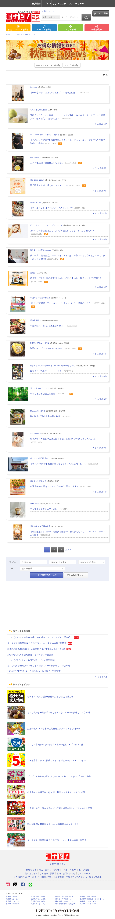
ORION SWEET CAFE (39, 343)
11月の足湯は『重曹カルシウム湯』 (47, 163)
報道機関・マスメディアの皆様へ (71, 877)
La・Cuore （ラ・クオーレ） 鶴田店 (45, 135)
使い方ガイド (31, 873)
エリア (12, 568)
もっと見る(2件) (99, 168)
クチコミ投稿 (101, 13)
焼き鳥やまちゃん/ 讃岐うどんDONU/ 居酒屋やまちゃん (52, 366)
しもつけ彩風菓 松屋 (38, 110)
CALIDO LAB (35, 433)
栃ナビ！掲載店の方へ (42, 877)
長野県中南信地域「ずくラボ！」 (92, 899)
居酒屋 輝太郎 (35, 320)
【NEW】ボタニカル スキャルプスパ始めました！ (53, 92)
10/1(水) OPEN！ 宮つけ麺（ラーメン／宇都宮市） (31, 655)
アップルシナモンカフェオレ (43, 509)
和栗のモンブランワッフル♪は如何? (47, 348)
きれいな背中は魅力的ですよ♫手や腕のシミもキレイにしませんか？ (62, 230)
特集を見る (96, 28)
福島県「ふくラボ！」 (14, 899)
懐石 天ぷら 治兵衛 (38, 411)
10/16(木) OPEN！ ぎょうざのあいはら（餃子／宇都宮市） (35, 671)
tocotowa (33, 87)
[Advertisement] (57, 604)
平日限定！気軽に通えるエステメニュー (49, 185)
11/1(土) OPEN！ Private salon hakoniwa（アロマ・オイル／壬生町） (40, 637)
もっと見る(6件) (99, 191)
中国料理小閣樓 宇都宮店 (40, 298)
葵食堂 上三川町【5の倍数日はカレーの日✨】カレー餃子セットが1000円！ (66, 278)
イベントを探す (44, 28)
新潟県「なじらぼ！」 (39, 899)
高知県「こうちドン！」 (89, 904)
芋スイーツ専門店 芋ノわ (40, 458)
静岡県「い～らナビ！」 (89, 901)
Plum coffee (35, 504)
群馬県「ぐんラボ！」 (14, 901)
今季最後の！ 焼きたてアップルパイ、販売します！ (54, 486)
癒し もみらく (35, 157)
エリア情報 (70, 28)
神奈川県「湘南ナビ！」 (64, 901)
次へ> (68, 549)
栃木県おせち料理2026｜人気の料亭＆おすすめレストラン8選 (36, 649)
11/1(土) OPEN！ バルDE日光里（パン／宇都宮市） (31, 660)
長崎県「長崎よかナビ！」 (90, 896)
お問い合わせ (69, 873)
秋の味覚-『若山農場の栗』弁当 (45, 416)
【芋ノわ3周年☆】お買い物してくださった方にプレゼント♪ (58, 464)
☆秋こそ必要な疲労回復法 (42, 393)
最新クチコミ (47, 11)
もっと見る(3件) (99, 124)
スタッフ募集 (95, 877)
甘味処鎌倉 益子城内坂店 (40, 526)
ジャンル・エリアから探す (48, 65)
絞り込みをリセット (76, 575)
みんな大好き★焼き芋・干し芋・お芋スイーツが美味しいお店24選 (38, 665)
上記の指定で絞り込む (46, 575)
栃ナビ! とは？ (57, 864)
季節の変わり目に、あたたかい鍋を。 (48, 326)
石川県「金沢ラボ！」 (14, 904)
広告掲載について (22, 877)
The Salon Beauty (37, 180)
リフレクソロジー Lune (39, 388)
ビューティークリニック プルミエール (46, 225)
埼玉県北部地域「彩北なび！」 (66, 904)
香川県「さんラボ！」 (39, 901)
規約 (59, 873)
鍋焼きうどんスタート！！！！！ (45, 371)
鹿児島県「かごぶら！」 (40, 904)
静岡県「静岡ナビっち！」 (65, 896)
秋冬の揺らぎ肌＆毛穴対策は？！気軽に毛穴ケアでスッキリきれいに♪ (63, 439)
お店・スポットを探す (18, 28)
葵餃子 (33, 273)
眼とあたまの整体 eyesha (40, 250)
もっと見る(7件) (99, 239)
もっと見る (101, 676)
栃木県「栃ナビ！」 (13, 896)
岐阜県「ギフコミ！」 (63, 899)
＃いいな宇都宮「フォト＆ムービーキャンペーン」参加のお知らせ (61, 303)
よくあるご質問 (47, 873)
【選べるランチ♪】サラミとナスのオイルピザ (51, 208)
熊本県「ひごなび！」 (39, 896)
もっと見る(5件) (99, 448)
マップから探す (71, 65)
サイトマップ (84, 873)
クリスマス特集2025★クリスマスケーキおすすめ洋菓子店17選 (37, 643)
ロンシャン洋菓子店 (38, 481)
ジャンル (13, 562)
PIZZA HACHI (35, 203)
